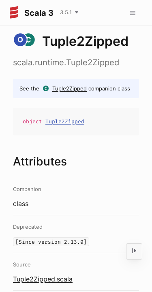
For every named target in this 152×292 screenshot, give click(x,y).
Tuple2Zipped (69, 88)
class (20, 204)
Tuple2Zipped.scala (43, 279)
